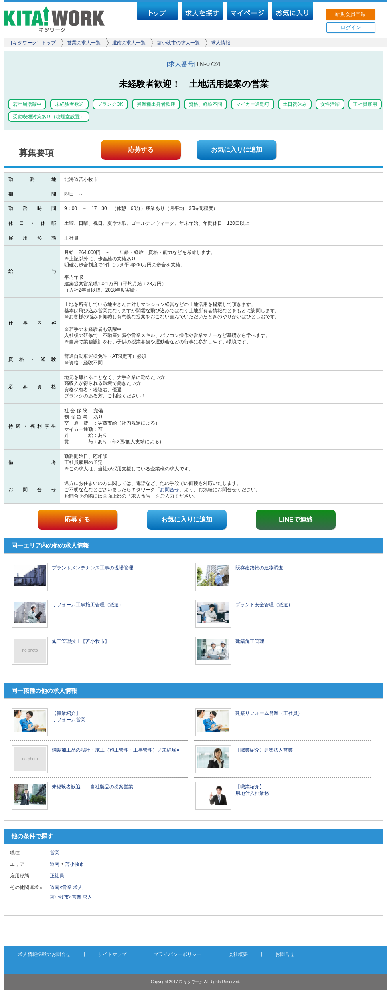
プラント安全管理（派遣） (264, 604)
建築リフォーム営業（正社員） (268, 713)
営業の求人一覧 (84, 43)
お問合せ (169, 489)
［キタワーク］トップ (32, 43)
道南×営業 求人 (66, 887)
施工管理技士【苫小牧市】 (80, 641)
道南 (54, 864)
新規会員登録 (350, 14)
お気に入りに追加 (236, 149)
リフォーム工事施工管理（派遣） (88, 604)
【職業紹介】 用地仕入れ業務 (252, 790)
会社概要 (238, 954)
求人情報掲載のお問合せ (44, 954)
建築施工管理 (249, 641)
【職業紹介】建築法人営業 (264, 750)
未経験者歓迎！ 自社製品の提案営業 (92, 787)
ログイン (350, 27)
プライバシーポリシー (177, 954)
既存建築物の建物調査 (259, 568)
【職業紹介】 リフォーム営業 (68, 716)
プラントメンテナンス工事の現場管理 (92, 568)
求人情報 (220, 43)
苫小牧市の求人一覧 (178, 43)
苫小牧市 (74, 864)
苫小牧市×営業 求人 (71, 897)
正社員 (59, 876)
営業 (54, 852)
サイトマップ (112, 954)
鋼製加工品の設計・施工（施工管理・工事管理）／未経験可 (116, 750)
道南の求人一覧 (129, 43)
